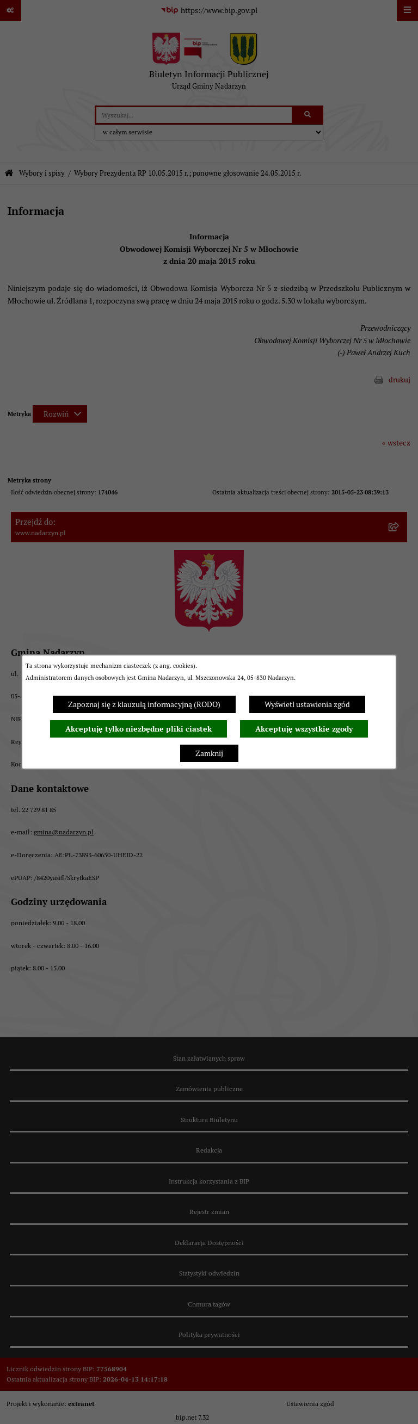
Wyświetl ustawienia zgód (307, 704)
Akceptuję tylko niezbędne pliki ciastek (138, 729)
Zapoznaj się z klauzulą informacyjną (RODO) (144, 704)
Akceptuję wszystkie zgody (304, 729)
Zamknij (209, 753)
